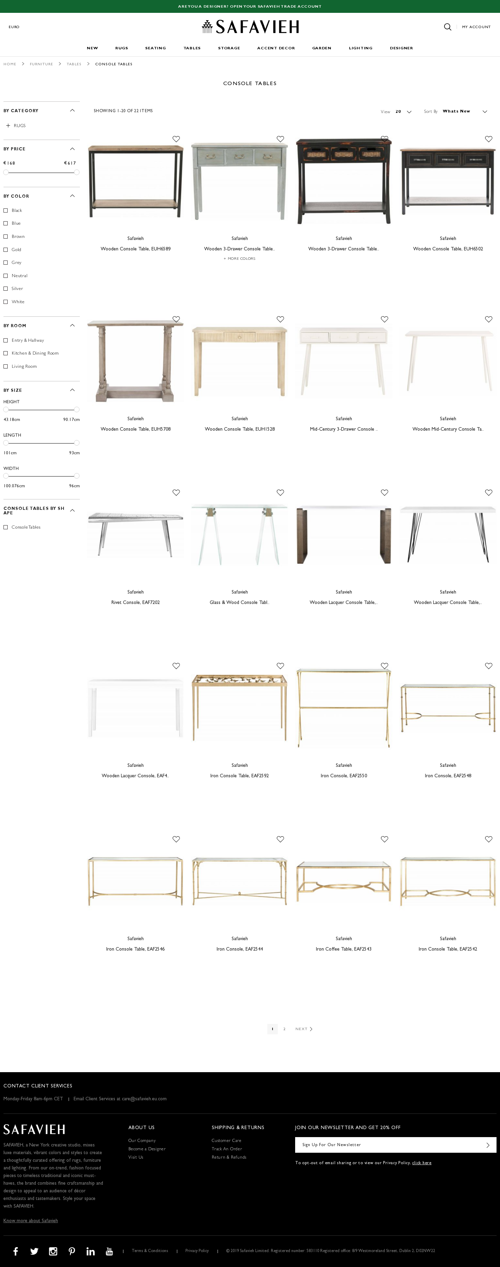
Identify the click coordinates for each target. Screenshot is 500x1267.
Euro (14, 27)
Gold (17, 250)
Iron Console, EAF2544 (240, 949)
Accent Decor (276, 48)
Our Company (142, 1141)
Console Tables (26, 527)
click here (422, 1163)
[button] (176, 139)
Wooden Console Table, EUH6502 (448, 249)
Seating (155, 48)
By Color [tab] (16, 197)
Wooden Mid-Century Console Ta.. (448, 429)
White (18, 302)
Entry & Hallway (28, 341)
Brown (18, 237)
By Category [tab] (21, 111)
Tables (192, 48)
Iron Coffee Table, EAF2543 (344, 949)
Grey (17, 263)
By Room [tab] (14, 326)
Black (17, 211)
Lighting (361, 48)
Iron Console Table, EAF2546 (135, 949)
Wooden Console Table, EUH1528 (240, 429)
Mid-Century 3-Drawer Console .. (344, 429)
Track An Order (227, 1150)
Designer (401, 48)
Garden (322, 48)
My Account (476, 27)
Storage (229, 48)
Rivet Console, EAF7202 (135, 603)
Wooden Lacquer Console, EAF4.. (135, 776)
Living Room (24, 367)
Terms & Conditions (150, 1251)
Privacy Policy (197, 1251)
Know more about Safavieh (30, 1221)
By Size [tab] (12, 391)
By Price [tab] (14, 150)
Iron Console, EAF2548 (448, 776)
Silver (17, 289)
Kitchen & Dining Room (35, 353)
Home (9, 64)
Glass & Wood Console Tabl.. (239, 603)
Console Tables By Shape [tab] (34, 511)
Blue (16, 224)
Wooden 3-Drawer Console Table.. (239, 249)
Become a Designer (147, 1150)
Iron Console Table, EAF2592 (239, 776)
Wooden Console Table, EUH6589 (135, 249)
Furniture (41, 64)
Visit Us (135, 1158)
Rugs (121, 48)
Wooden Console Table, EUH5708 (135, 429)
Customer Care (227, 1141)
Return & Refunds (229, 1158)
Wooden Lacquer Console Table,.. (344, 603)
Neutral (19, 276)
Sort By (431, 112)
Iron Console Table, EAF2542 (448, 949)
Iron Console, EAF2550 (344, 776)
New (92, 48)
